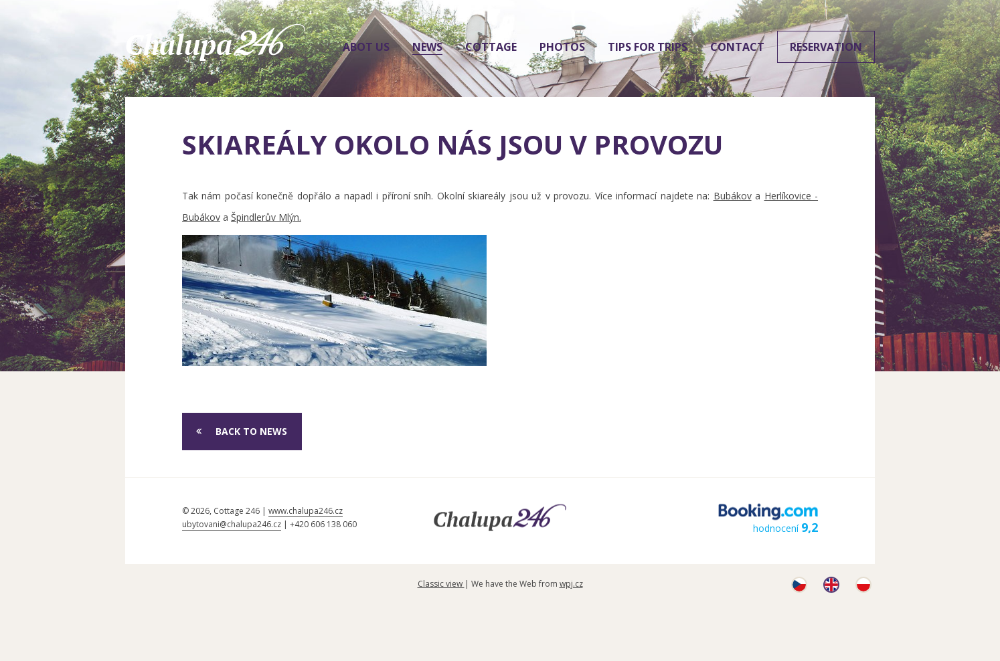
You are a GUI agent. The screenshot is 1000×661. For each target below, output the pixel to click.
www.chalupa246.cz (305, 510)
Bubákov (733, 195)
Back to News (251, 431)
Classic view (441, 583)
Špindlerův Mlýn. (266, 217)
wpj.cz (571, 583)
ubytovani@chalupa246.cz (231, 524)
